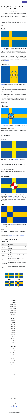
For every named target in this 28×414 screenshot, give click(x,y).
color (20, 16)
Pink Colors (13, 322)
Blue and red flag (21, 235)
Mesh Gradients (13, 308)
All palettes (13, 370)
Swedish (4, 48)
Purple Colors (13, 336)
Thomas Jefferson (4, 93)
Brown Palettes (13, 350)
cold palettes (13, 366)
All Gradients (13, 314)
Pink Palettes (13, 358)
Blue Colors (13, 320)
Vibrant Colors (13, 338)
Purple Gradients (13, 310)
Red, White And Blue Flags (12, 235)
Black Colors (13, 332)
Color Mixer (13, 376)
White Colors (13, 334)
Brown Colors (13, 324)
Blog (13, 405)
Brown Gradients (13, 312)
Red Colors (13, 330)
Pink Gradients (13, 300)
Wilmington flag (5, 125)
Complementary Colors (13, 378)
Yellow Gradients (13, 304)
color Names (13, 395)
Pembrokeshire (13, 194)
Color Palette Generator (13, 391)
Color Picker (13, 393)
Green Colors (13, 328)
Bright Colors (13, 340)
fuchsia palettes (13, 362)
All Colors (13, 342)
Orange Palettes (13, 352)
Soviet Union (6, 60)
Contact (13, 401)
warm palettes (13, 364)
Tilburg (11, 224)
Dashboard (24, 1)
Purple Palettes (13, 356)
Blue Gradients (13, 302)
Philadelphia (3, 84)
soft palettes (13, 368)
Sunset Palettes (13, 348)
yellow (23, 24)
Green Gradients (13, 306)
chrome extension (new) (13, 403)
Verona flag (17, 159)
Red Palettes (13, 354)
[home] (3, 2)
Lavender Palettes (13, 360)
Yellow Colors (13, 326)
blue (17, 24)
